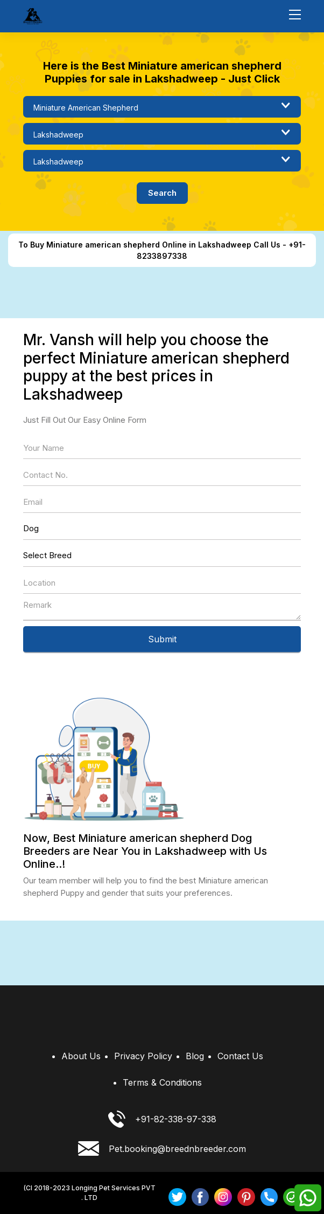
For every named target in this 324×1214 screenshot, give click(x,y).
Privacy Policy (143, 1056)
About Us (81, 1056)
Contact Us (240, 1056)
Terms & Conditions (162, 1082)
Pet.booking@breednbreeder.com (162, 1148)
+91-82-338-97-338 (162, 1119)
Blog (195, 1056)
